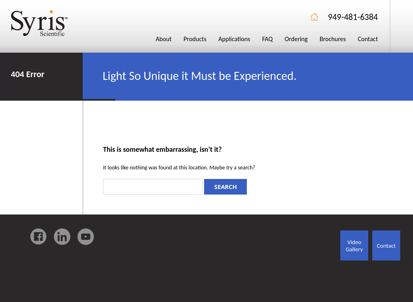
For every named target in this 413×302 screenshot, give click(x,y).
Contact (368, 39)
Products (195, 39)
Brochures (333, 39)
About (164, 39)
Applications (234, 39)
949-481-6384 (353, 17)
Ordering (296, 39)
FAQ (267, 39)
